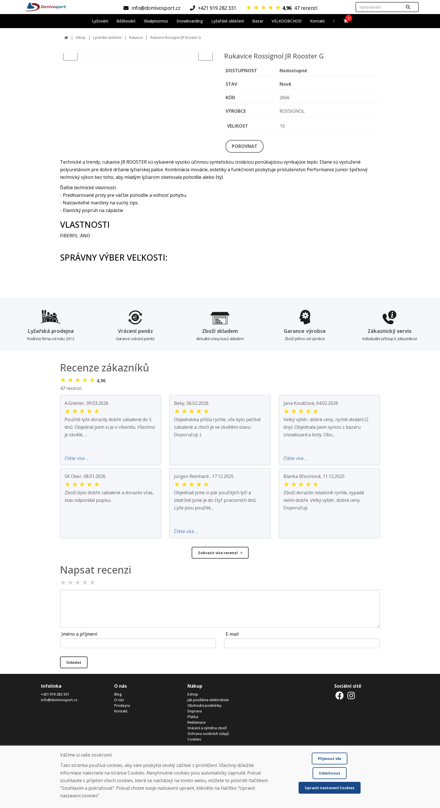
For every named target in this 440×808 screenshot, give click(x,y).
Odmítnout (329, 773)
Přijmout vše (329, 758)
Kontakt (317, 21)
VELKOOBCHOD (287, 21)
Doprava (194, 711)
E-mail (232, 634)
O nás (119, 699)
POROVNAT (244, 146)
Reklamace (196, 722)
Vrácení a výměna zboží (207, 727)
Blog (118, 694)
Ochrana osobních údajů (208, 733)
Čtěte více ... (76, 458)
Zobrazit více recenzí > (220, 552)
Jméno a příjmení (79, 634)
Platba (192, 716)
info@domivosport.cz (59, 699)
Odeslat (73, 662)
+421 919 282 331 (55, 694)
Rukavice (136, 37)
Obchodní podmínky (204, 705)
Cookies (194, 739)
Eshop (81, 37)
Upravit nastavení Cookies (329, 787)
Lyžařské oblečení (107, 37)
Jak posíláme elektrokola (208, 699)
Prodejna (122, 705)
